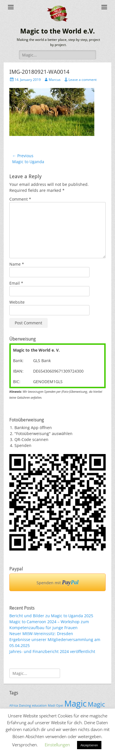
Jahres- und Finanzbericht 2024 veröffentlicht (52, 651)
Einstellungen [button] (57, 744)
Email (16, 283)
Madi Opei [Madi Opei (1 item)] (55, 705)
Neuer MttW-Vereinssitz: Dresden (41, 633)
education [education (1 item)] (39, 705)
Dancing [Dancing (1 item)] (25, 705)
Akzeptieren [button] (89, 745)
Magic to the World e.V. (57, 31)
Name (16, 264)
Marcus (55, 79)
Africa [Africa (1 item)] (13, 705)
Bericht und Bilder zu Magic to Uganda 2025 (51, 615)
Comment (20, 199)
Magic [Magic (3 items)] (75, 703)
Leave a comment (83, 79)
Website (17, 302)
